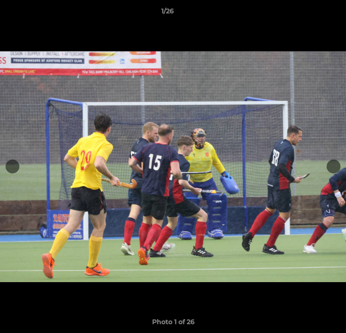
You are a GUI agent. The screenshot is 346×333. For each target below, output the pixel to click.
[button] (312, 13)
